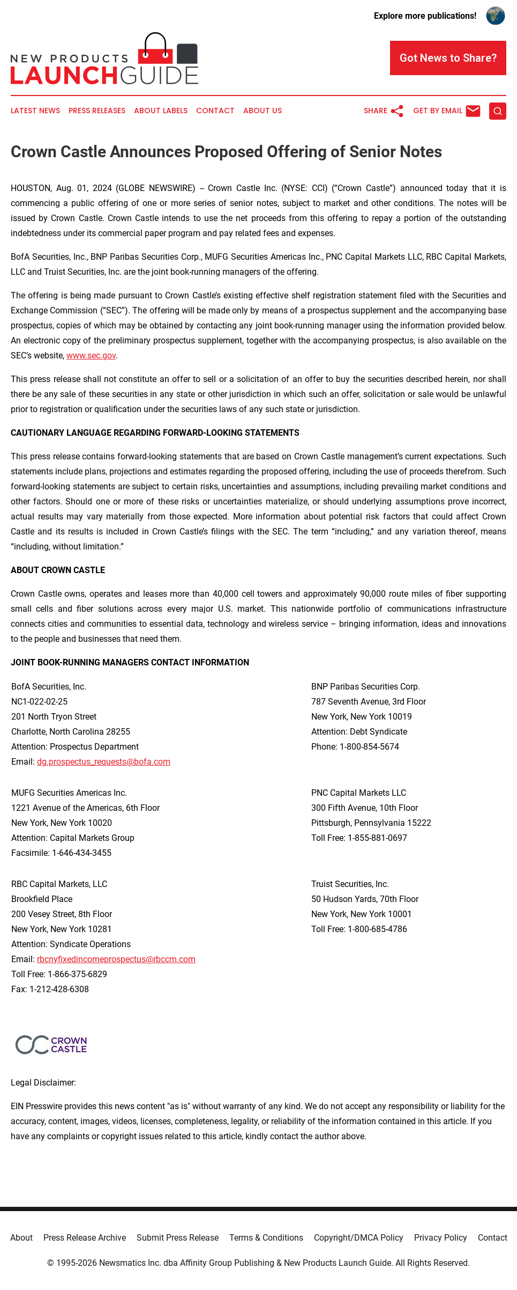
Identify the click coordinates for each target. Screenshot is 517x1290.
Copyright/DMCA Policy (358, 1238)
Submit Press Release (178, 1238)
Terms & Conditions (266, 1238)
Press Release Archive (84, 1238)
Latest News (35, 110)
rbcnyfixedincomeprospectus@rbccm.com (116, 959)
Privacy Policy (440, 1238)
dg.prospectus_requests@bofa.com (103, 762)
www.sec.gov (91, 355)
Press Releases (97, 110)
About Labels (161, 110)
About (21, 1238)
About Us (262, 110)
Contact (215, 110)
